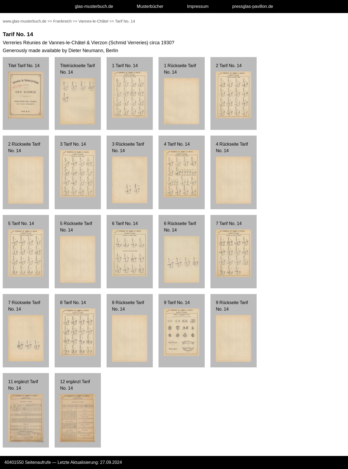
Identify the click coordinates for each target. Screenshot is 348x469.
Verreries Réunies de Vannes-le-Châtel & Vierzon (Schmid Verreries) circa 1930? (88, 42)
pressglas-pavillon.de (252, 6)
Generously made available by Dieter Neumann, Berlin (60, 50)
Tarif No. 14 (125, 21)
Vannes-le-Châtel (93, 21)
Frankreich (62, 21)
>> (49, 21)
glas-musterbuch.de (94, 6)
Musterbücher (150, 6)
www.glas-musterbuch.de (24, 21)
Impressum (198, 6)
